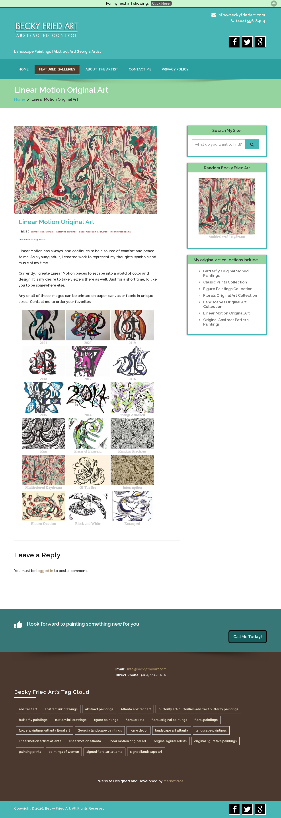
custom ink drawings (65, 232)
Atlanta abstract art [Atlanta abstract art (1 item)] (136, 709)
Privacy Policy (175, 69)
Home (24, 69)
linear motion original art (32, 239)
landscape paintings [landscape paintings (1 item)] (211, 730)
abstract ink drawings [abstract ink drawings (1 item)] (61, 709)
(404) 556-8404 (250, 20)
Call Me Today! (247, 636)
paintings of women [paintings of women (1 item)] (64, 752)
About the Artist (102, 69)
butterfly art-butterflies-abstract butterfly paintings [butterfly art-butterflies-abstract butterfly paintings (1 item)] (198, 709)
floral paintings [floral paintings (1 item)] (206, 720)
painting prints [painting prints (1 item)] (30, 752)
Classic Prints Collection (225, 282)
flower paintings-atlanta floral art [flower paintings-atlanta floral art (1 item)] (44, 730)
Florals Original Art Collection (230, 295)
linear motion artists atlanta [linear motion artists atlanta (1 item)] (40, 741)
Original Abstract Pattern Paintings (226, 322)
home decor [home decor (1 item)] (138, 730)
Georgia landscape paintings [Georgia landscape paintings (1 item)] (100, 730)
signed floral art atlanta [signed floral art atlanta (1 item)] (104, 752)
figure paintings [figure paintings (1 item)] (106, 720)
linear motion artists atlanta (93, 232)
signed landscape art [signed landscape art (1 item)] (146, 752)
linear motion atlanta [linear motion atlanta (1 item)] (85, 741)
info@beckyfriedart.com (241, 15)
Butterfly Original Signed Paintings (226, 273)
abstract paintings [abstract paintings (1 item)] (99, 709)
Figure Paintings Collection (227, 289)
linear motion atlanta (120, 232)
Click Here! (161, 3)
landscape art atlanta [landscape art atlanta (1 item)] (171, 730)
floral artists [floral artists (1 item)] (135, 720)
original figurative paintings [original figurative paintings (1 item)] (215, 741)
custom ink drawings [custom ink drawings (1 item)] (70, 720)
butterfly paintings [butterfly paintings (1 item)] (33, 720)
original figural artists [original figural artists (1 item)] (170, 741)
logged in (44, 571)
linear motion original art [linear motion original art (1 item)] (127, 741)
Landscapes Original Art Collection (225, 304)
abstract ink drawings (42, 232)
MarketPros (173, 781)
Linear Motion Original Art (56, 222)
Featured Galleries (57, 69)
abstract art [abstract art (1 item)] (28, 709)
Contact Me (140, 69)
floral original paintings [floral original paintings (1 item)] (169, 720)
